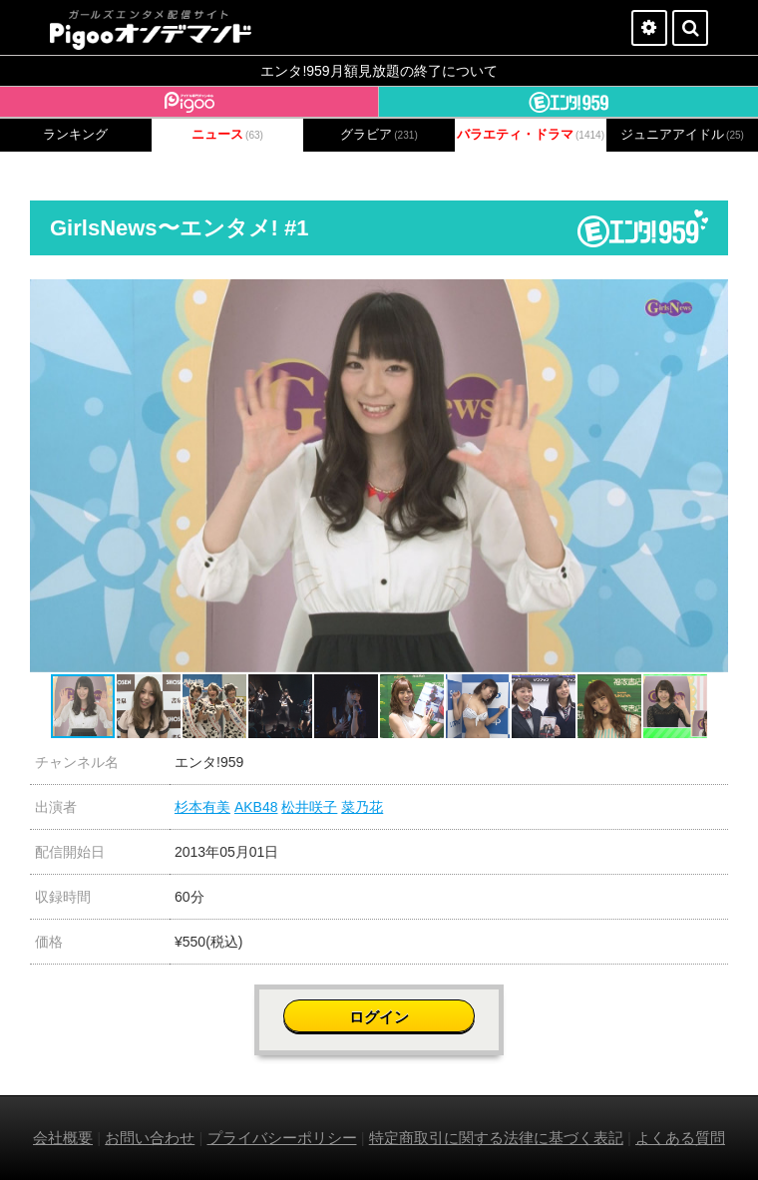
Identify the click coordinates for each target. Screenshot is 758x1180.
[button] (710, 297)
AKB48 (256, 807)
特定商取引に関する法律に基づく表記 (496, 1137)
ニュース (227, 135)
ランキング (75, 135)
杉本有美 (202, 807)
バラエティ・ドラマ (530, 135)
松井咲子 (309, 807)
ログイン (379, 1016)
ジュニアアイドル (682, 135)
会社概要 (63, 1137)
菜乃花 (362, 807)
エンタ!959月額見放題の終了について (378, 71)
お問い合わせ (149, 1137)
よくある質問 (680, 1137)
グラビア (379, 135)
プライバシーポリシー (282, 1137)
